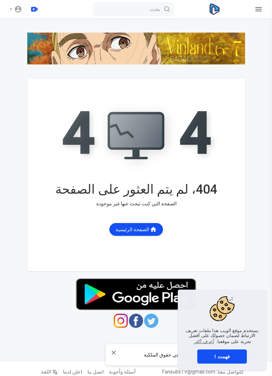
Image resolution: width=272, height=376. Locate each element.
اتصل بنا (95, 372)
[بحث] (133, 9)
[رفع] (34, 9)
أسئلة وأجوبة (122, 372)
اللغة (49, 372)
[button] (15, 9)
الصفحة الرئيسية (136, 229)
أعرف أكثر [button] (204, 341)
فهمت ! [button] (222, 356)
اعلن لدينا (72, 372)
